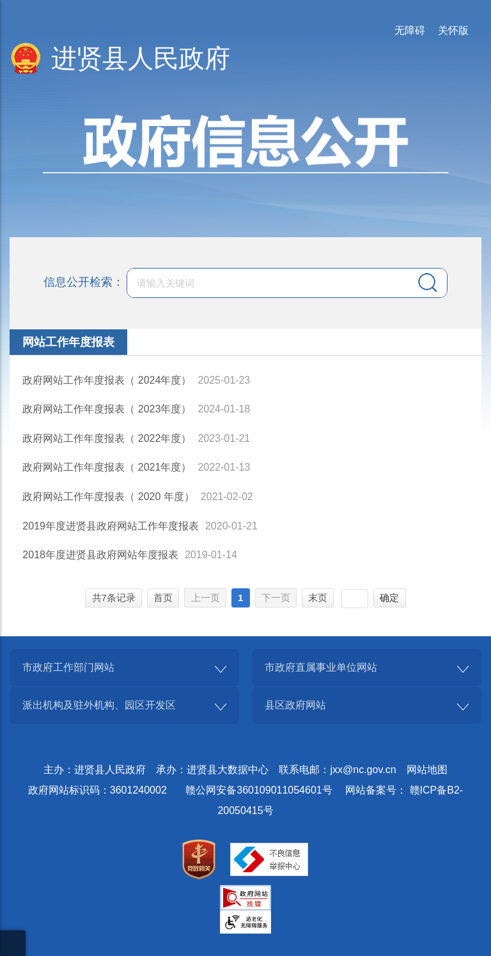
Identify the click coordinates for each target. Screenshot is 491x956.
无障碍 (409, 30)
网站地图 (427, 769)
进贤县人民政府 (140, 58)
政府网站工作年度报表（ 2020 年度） (108, 496)
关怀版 (453, 30)
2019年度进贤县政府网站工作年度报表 (110, 526)
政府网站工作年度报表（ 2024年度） (106, 380)
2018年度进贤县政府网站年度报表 (100, 554)
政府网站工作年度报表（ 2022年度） (106, 438)
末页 (317, 597)
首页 (163, 597)
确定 (389, 597)
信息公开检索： (83, 281)
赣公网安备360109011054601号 (258, 790)
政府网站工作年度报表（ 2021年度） (106, 467)
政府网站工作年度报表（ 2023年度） (106, 409)
